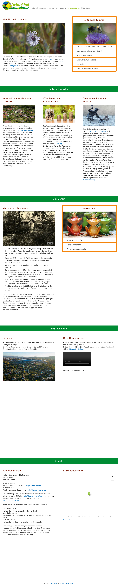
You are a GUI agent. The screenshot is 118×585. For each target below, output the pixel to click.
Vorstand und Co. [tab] (75, 240)
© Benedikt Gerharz (76, 349)
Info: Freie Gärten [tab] (85, 55)
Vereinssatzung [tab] (74, 244)
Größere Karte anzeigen (71, 520)
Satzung (59, 144)
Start (34, 8)
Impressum (54, 584)
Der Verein (61, 8)
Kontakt (86, 8)
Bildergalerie (14, 66)
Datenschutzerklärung (66, 584)
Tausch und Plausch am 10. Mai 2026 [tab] (94, 46)
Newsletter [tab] (82, 64)
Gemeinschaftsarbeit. (11, 500)
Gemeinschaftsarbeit (98, 131)
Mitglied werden (46, 8)
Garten (61, 61)
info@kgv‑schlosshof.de (24, 130)
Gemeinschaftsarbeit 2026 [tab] (89, 51)
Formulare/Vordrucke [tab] (76, 249)
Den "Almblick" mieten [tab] (87, 68)
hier (85, 370)
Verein (52, 59)
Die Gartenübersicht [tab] (86, 59)
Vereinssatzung (89, 180)
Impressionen (74, 8)
